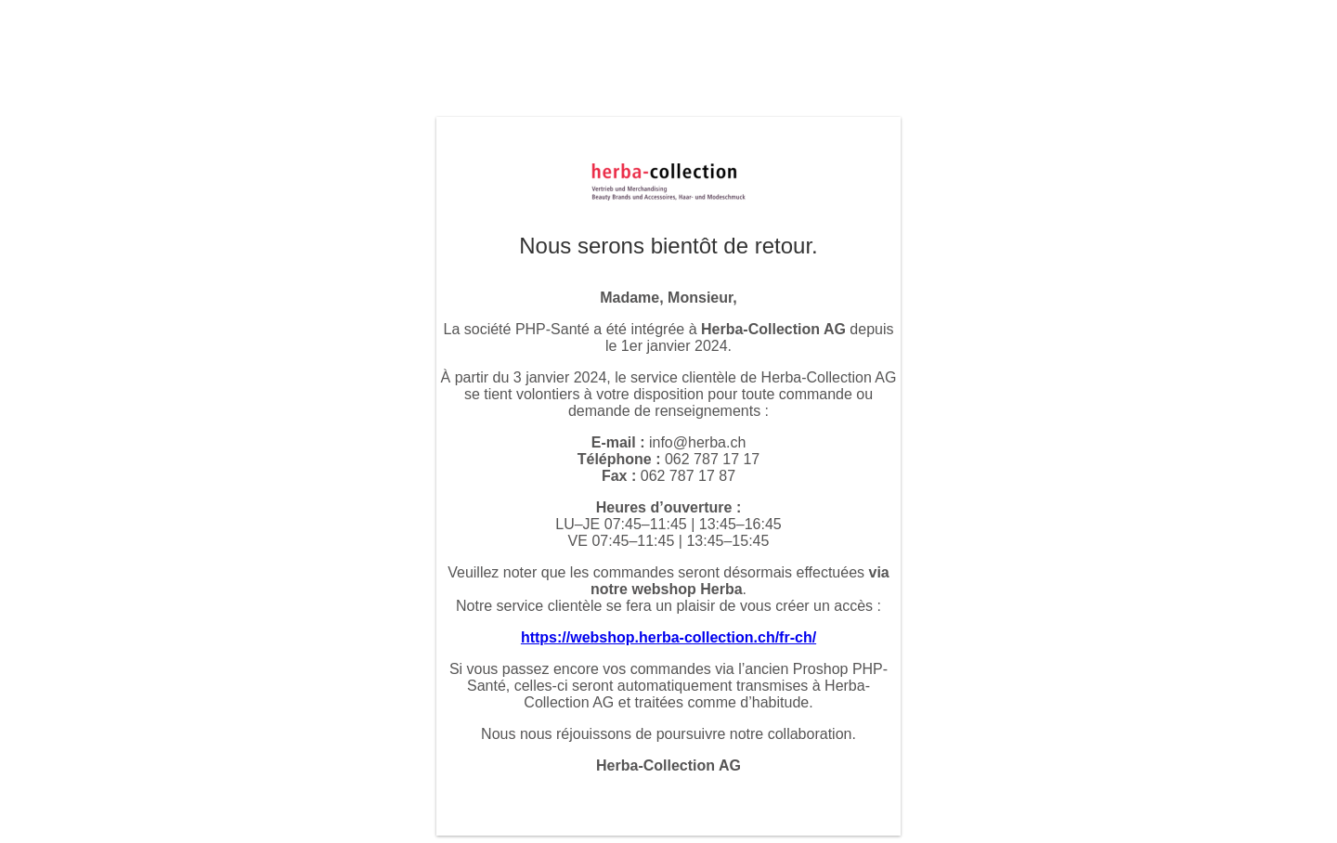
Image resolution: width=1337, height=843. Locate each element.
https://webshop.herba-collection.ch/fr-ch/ (668, 637)
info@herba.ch (697, 442)
